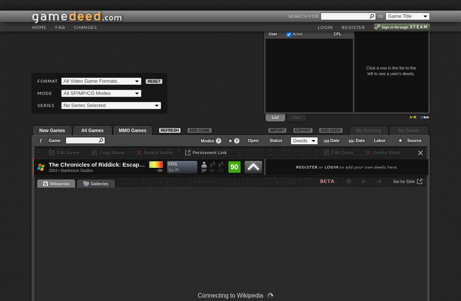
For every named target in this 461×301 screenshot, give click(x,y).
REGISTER (353, 16)
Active (298, 34)
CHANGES (85, 16)
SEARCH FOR (303, 5)
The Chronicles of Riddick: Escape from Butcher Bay (120, 164)
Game (55, 140)
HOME (39, 16)
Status (276, 140)
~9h (159, 171)
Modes (207, 141)
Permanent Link (209, 152)
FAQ (60, 16)
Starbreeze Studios (77, 171)
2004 (53, 171)
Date (335, 140)
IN (380, 5)
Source (415, 140)
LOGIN (325, 16)
